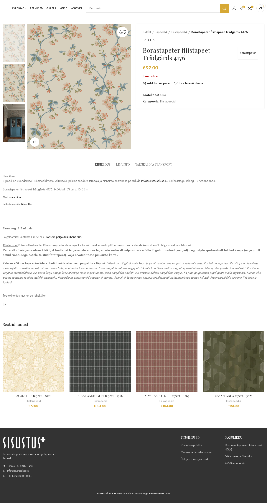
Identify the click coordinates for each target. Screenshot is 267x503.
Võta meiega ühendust (239, 456)
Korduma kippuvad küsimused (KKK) (243, 447)
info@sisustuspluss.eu (154, 181)
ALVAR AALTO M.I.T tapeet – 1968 (100, 396)
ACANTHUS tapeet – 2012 (33, 396)
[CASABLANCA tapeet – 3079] (233, 361)
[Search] (157, 8)
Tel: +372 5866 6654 (19, 476)
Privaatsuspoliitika (191, 445)
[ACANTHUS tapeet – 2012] (33, 361)
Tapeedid (161, 32)
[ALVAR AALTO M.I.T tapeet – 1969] (166, 361)
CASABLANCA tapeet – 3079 (233, 396)
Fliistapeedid (179, 32)
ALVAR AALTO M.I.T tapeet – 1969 (166, 396)
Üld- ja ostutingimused (194, 459)
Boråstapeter (248, 53)
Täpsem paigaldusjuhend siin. (64, 237)
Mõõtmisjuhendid (235, 463)
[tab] (103, 162)
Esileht (147, 32)
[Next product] (154, 40)
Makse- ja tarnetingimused (197, 452)
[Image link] (24, 442)
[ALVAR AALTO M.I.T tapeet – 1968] (100, 361)
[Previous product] (145, 40)
